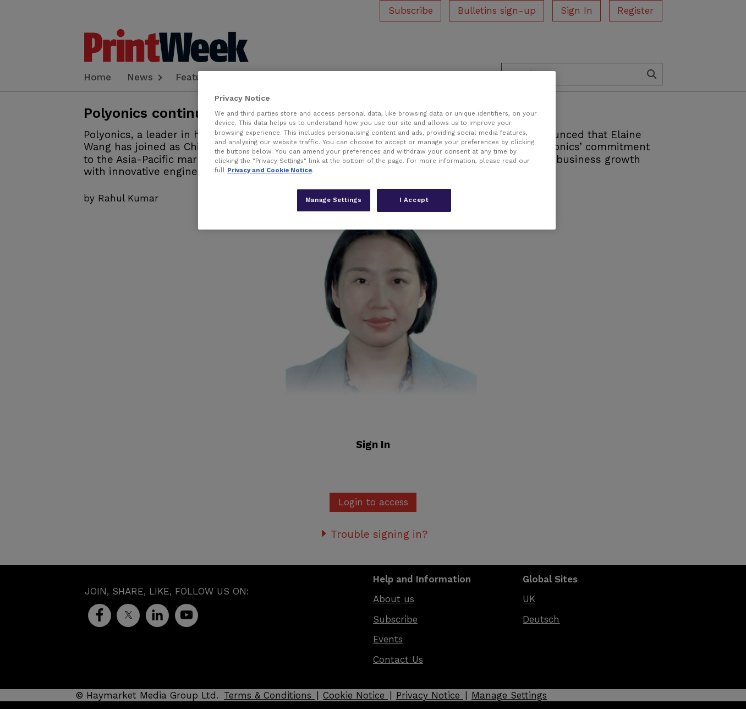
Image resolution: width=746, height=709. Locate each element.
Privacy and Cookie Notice (269, 170)
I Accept (414, 200)
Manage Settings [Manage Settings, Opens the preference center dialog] (333, 200)
